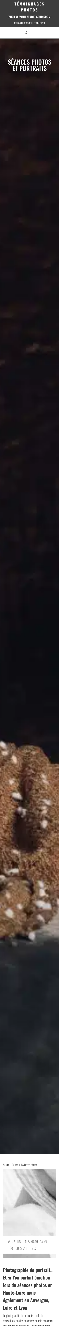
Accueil (6, 1165)
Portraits (16, 1165)
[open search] (26, 32)
